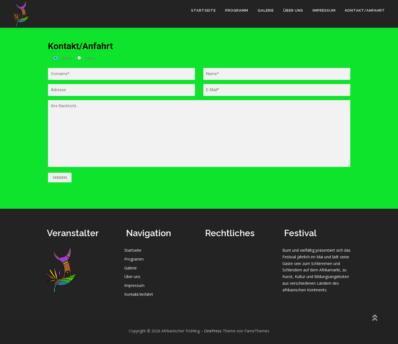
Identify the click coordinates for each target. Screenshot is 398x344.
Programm (236, 10)
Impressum (324, 10)
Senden (60, 177)
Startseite (203, 10)
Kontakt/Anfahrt (365, 10)
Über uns (293, 10)
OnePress (213, 330)
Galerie (266, 10)
